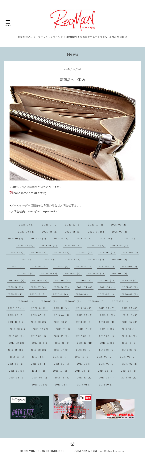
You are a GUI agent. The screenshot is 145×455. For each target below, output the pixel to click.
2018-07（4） (84, 321)
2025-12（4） (73, 224)
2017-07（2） (62, 336)
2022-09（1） (106, 266)
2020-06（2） (49, 301)
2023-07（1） (49, 259)
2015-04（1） (85, 363)
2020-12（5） (38, 294)
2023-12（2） (62, 252)
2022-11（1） (62, 266)
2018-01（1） (63, 329)
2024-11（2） (62, 238)
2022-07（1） (26, 273)
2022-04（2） (96, 273)
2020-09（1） (106, 294)
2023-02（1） (120, 259)
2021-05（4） (85, 287)
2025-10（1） (96, 224)
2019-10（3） (84, 308)
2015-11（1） (60, 356)
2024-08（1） (130, 238)
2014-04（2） (17, 377)
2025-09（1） (119, 224)
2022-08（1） (130, 266)
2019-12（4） (62, 308)
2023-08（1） (26, 259)
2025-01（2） (16, 238)
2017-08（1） (39, 336)
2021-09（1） (130, 280)
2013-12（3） (63, 377)
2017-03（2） (17, 342)
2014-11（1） (38, 370)
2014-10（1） (60, 370)
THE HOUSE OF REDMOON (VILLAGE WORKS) (64, 450)
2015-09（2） (105, 356)
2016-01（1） (17, 356)
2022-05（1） (73, 273)
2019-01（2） (108, 315)
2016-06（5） (84, 349)
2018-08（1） (62, 321)
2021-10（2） (107, 280)
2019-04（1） (62, 315)
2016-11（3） (107, 342)
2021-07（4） (39, 287)
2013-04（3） (40, 384)
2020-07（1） (25, 301)
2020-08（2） (130, 294)
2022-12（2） (39, 266)
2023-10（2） (107, 252)
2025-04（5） (96, 231)
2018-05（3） (130, 321)
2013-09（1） (107, 377)
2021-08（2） (15, 287)
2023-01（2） (16, 266)
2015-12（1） (39, 356)
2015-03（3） (107, 363)
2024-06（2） (49, 245)
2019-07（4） (130, 308)
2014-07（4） (129, 370)
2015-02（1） (130, 363)
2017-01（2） (63, 342)
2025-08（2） (26, 231)
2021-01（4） (15, 294)
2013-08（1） (129, 377)
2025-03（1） (120, 231)
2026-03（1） (27, 224)
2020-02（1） (16, 308)
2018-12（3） (130, 315)
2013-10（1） (85, 377)
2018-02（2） (41, 329)
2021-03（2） (130, 287)
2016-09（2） (15, 349)
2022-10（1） (84, 266)
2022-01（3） (40, 280)
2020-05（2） (73, 301)
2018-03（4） (18, 329)
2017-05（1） (107, 336)
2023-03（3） (96, 259)
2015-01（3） (17, 370)
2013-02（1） (63, 384)
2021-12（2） (63, 280)
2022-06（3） (49, 273)
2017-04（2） (130, 336)
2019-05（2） (39, 315)
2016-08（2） (39, 349)
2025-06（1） (50, 231)
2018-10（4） (16, 321)
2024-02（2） (16, 252)
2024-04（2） (97, 245)
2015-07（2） (16, 363)
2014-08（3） (106, 370)
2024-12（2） (39, 238)
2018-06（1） (107, 321)
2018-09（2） (39, 321)
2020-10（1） (84, 294)
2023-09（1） (130, 252)
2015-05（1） (62, 363)
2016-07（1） (62, 349)
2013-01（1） (85, 384)
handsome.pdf (23, 193)
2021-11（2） (85, 280)
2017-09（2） (16, 336)
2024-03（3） (120, 245)
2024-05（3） (73, 245)
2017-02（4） (40, 342)
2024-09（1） (107, 238)
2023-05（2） (73, 259)
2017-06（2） (84, 336)
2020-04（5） (97, 301)
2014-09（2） (83, 370)
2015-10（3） (83, 356)
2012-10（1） (107, 384)
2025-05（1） (73, 231)
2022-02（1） (17, 280)
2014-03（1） (40, 377)
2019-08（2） (107, 308)
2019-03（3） (85, 315)
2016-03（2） (130, 349)
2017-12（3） (86, 329)
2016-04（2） (107, 349)
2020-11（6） (61, 294)
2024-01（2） (39, 252)
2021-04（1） (108, 287)
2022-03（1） (120, 273)
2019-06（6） (16, 315)
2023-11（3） (85, 252)
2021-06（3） (61, 287)
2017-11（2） (107, 329)
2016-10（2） (130, 342)
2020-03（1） (120, 301)
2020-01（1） (39, 308)
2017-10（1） (129, 329)
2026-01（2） (50, 224)
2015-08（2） (128, 356)
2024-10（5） (84, 238)
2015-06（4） (39, 363)
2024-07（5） (26, 245)
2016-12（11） (85, 342)
